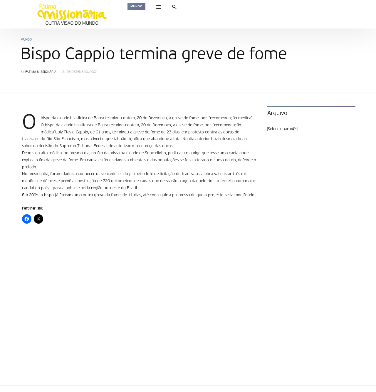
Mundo (136, 6)
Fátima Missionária (40, 72)
